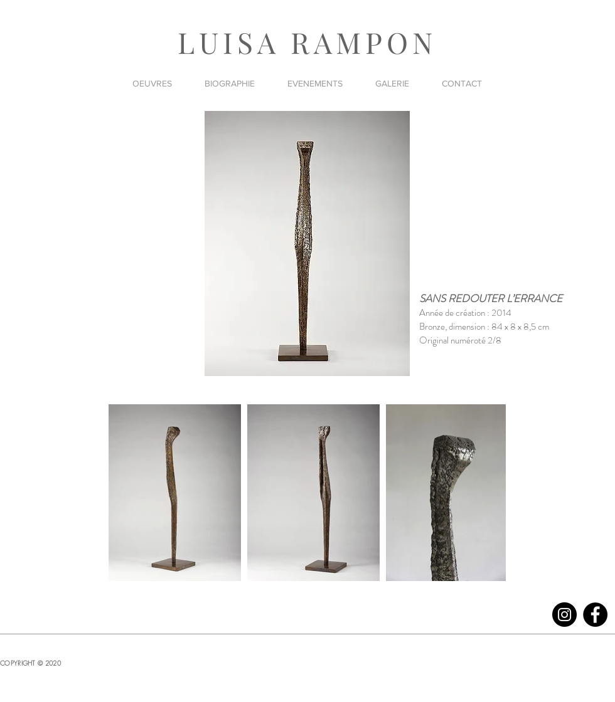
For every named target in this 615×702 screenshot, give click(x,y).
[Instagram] (564, 614)
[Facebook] (595, 614)
